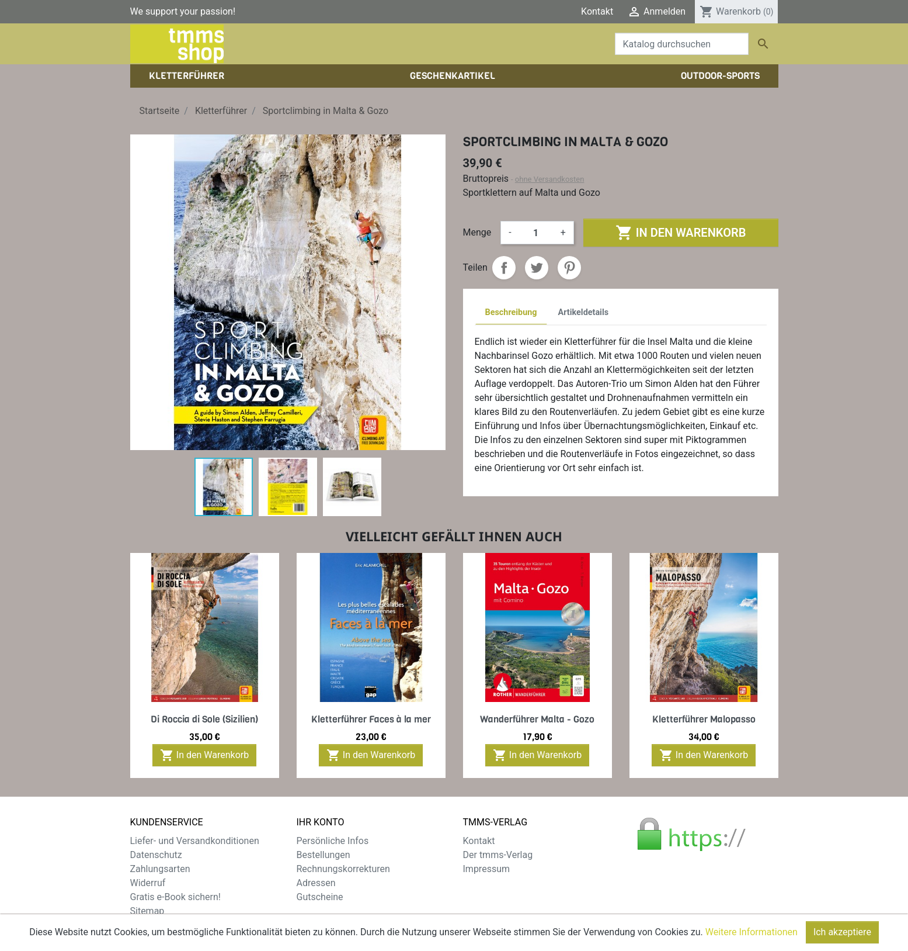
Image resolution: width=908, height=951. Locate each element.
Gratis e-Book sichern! (175, 896)
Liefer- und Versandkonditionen (194, 840)
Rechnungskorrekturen (343, 868)
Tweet (536, 267)
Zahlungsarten (160, 868)
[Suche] (682, 44)
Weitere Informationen (751, 932)
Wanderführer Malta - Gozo (537, 719)
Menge (477, 232)
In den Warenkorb (680, 232)
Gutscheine (320, 896)
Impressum (486, 868)
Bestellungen (323, 854)
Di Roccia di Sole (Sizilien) (204, 719)
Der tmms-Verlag (498, 854)
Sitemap (147, 911)
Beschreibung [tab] (511, 312)
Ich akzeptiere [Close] (842, 932)
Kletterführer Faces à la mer (371, 719)
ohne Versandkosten (550, 179)
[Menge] (536, 233)
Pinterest (569, 267)
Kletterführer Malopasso (704, 719)
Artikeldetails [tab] (583, 312)
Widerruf (148, 882)
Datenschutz (156, 854)
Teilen (504, 267)
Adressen (316, 882)
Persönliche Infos (333, 840)
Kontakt (597, 11)
